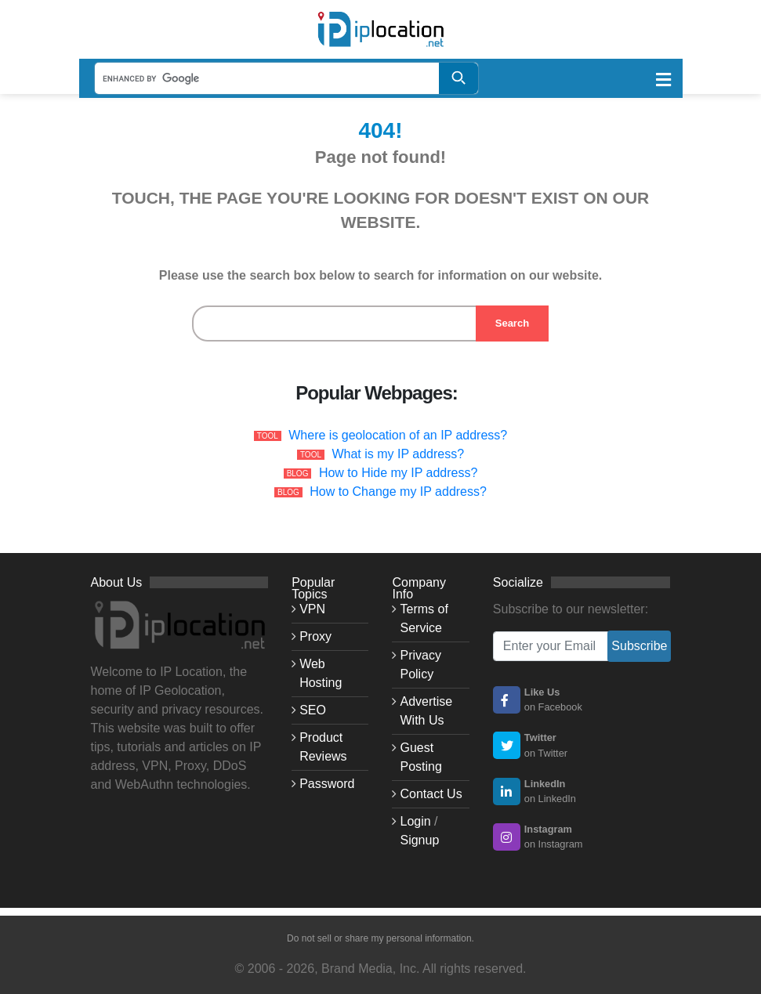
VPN (312, 609)
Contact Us (431, 794)
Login (415, 821)
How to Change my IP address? (398, 491)
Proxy (315, 636)
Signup (419, 840)
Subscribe (639, 645)
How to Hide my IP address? (398, 472)
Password (326, 783)
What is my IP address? (398, 454)
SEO (312, 710)
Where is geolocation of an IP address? (397, 435)
